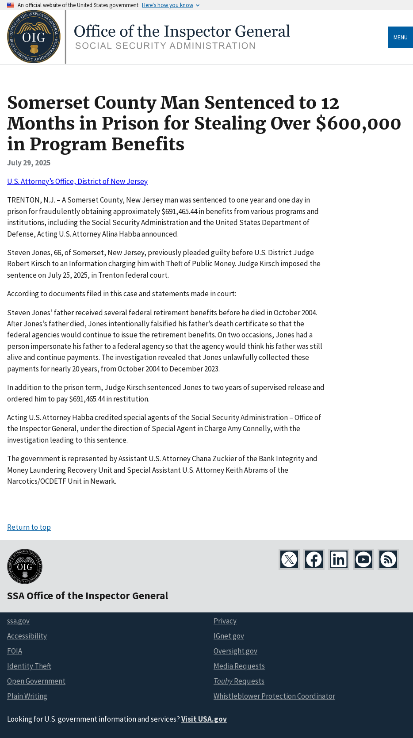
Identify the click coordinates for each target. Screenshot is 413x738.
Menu (401, 37)
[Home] (148, 61)
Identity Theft (29, 666)
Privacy (225, 621)
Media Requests (239, 666)
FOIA (14, 651)
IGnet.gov (229, 636)
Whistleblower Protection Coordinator (274, 696)
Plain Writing (27, 696)
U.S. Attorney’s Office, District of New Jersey (77, 181)
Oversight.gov (235, 651)
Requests (239, 681)
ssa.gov (18, 621)
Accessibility (27, 636)
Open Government (36, 681)
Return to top (29, 527)
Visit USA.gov (204, 719)
